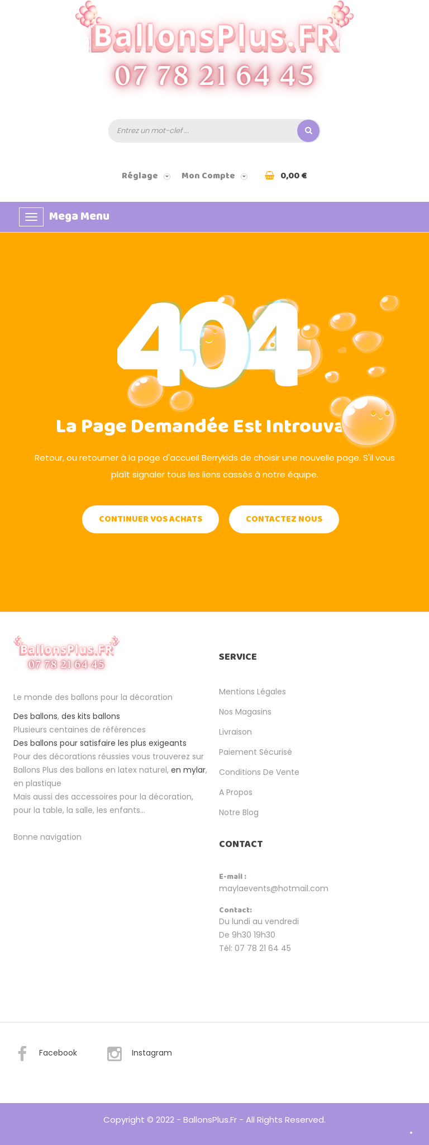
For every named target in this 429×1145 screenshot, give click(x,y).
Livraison (235, 731)
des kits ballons (90, 716)
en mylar (188, 769)
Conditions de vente (259, 772)
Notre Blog (239, 812)
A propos (235, 792)
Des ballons (35, 716)
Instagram (139, 1054)
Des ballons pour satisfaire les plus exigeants (100, 743)
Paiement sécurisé (255, 752)
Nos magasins (245, 711)
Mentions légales (252, 691)
